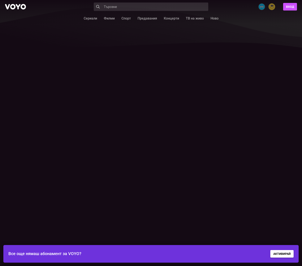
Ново (215, 18)
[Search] (151, 7)
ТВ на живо (195, 18)
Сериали (90, 18)
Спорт (126, 18)
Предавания (147, 18)
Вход (290, 6)
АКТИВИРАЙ (282, 254)
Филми (109, 18)
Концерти (171, 18)
